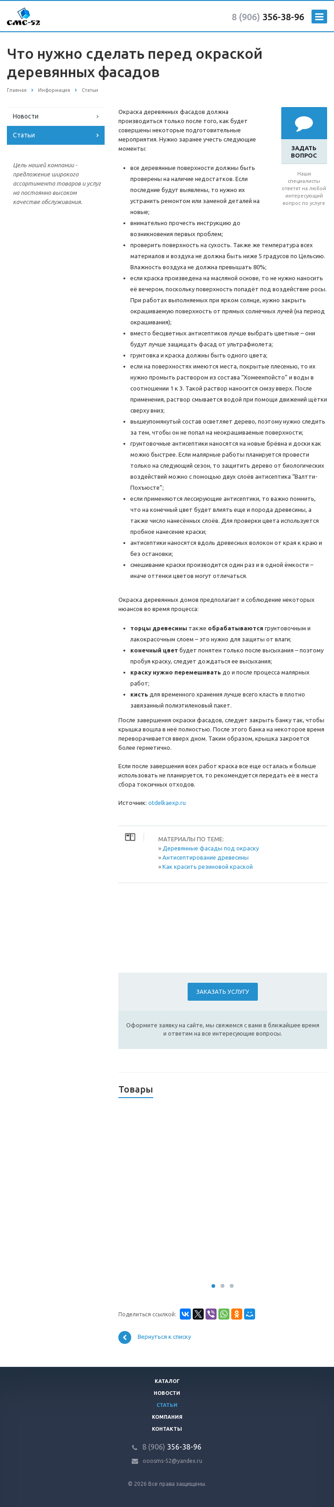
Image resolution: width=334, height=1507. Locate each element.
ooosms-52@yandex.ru (172, 1461)
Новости (26, 116)
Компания (167, 1417)
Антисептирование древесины (205, 857)
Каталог (167, 1381)
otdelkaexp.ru (167, 802)
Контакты (167, 1429)
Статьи (24, 135)
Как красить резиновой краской (207, 866)
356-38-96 (268, 16)
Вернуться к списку (154, 1337)
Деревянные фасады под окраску (210, 848)
